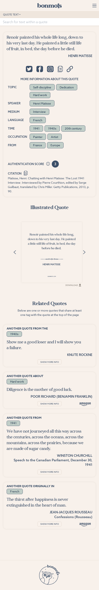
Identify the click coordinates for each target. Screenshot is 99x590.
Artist (54, 137)
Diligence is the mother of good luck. (39, 389)
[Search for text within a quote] (49, 22)
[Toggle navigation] (94, 5)
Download (73, 285)
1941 (36, 128)
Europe (55, 145)
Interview (39, 112)
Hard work (40, 95)
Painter (37, 137)
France (37, 145)
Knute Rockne (79, 355)
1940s (52, 128)
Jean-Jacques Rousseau (71, 512)
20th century (73, 128)
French (37, 120)
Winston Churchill (74, 455)
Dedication (67, 87)
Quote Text (11, 14)
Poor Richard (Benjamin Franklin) (61, 396)
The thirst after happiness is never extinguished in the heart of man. (37, 502)
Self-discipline (42, 87)
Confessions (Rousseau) (73, 517)
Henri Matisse (80, 56)
